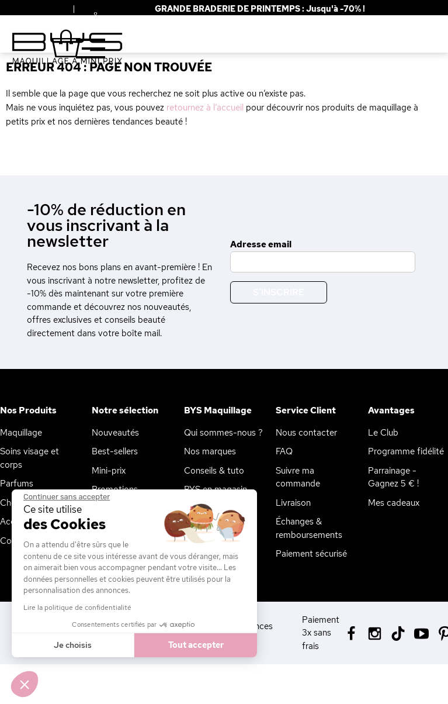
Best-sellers (115, 451)
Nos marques (210, 451)
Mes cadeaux (393, 503)
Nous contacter (306, 433)
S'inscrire (278, 292)
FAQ (284, 451)
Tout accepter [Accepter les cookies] (153, 645)
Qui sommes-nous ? (223, 433)
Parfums (16, 483)
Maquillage (21, 433)
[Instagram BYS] (374, 632)
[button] (25, 684)
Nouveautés (115, 433)
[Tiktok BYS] (398, 633)
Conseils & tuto (214, 471)
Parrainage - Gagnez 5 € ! (393, 477)
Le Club (383, 433)
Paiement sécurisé (311, 554)
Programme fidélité (406, 451)
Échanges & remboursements (309, 528)
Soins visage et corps (29, 458)
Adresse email (260, 244)
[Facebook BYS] (351, 632)
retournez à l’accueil (205, 107)
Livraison (293, 503)
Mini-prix (109, 471)
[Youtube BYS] (421, 632)
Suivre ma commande (298, 477)
